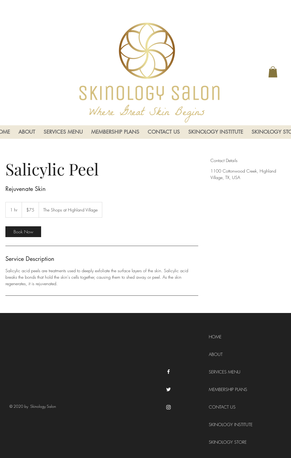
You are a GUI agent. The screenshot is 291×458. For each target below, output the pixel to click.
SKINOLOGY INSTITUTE (224, 424)
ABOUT (216, 354)
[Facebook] (168, 372)
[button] (272, 72)
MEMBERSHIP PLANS (224, 389)
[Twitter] (168, 389)
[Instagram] (168, 407)
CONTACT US (222, 407)
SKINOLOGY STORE (224, 442)
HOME (215, 337)
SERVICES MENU (224, 372)
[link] (23, 231)
